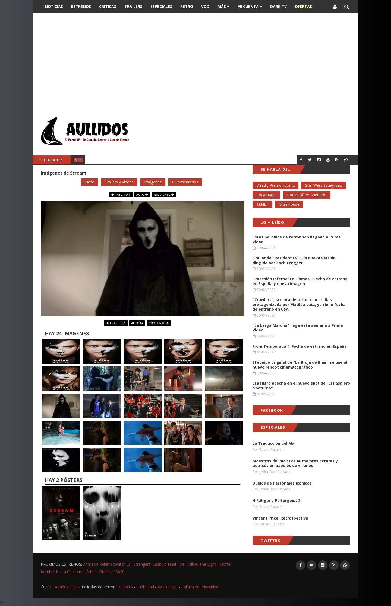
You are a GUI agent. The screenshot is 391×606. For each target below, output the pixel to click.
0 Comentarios (185, 182)
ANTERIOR (121, 194)
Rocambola (266, 194)
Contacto (124, 586)
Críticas (107, 6)
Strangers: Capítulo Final (155, 564)
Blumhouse (289, 204)
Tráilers (133, 6)
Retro (186, 6)
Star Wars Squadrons (323, 185)
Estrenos (81, 6)
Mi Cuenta (249, 6)
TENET (262, 204)
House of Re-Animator (307, 194)
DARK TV (278, 6)
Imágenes (153, 182)
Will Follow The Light (197, 564)
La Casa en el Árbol (79, 571)
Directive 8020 (111, 571)
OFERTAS (303, 6)
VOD (205, 6)
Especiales (161, 6)
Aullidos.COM (66, 586)
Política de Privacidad (199, 586)
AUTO (142, 194)
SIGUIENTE (164, 194)
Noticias (54, 6)
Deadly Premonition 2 (275, 185)
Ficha (89, 182)
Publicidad (145, 586)
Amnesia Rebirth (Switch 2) (106, 564)
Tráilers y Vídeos (119, 182)
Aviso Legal (167, 586)
